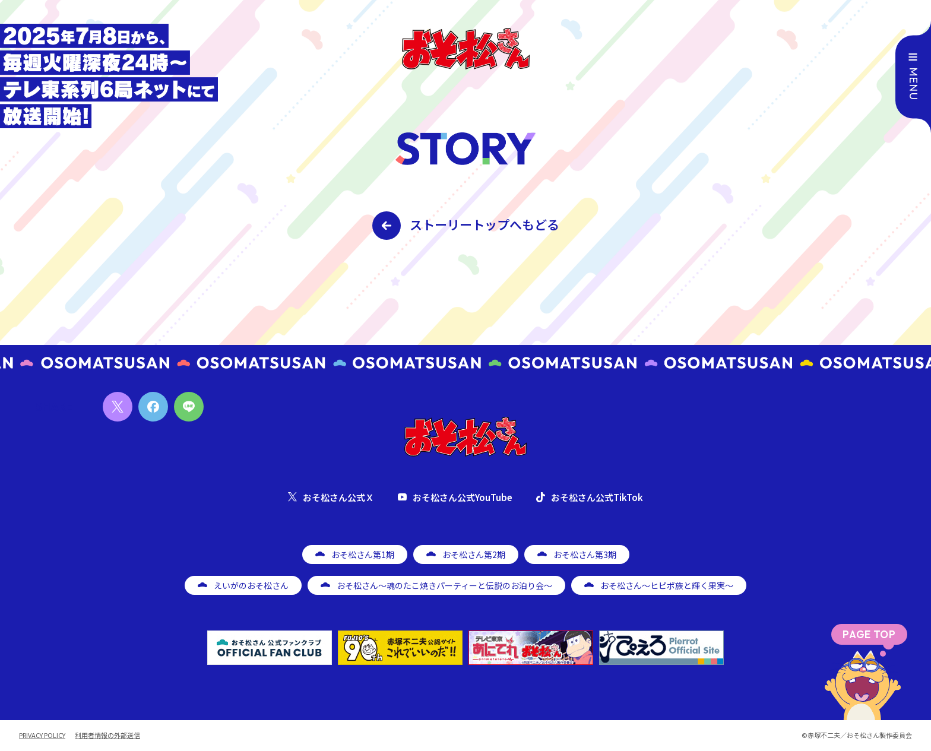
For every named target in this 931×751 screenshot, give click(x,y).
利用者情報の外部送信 (107, 735)
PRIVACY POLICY (42, 735)
